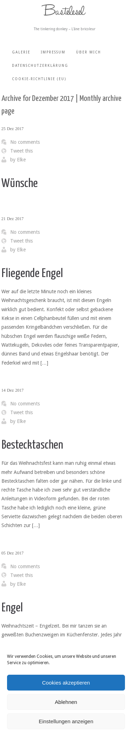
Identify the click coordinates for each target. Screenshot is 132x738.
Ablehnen (66, 702)
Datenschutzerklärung (40, 66)
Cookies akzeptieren (66, 683)
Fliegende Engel (32, 274)
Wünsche (19, 184)
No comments (25, 142)
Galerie (21, 52)
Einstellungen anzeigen (66, 721)
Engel (12, 608)
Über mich (88, 52)
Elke (21, 159)
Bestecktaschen (32, 445)
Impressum (53, 52)
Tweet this (21, 151)
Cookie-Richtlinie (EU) (39, 79)
